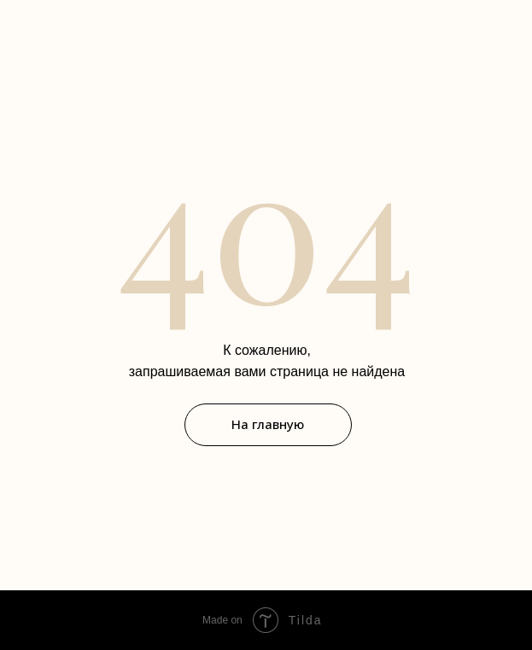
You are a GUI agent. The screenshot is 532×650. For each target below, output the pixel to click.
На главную (267, 423)
